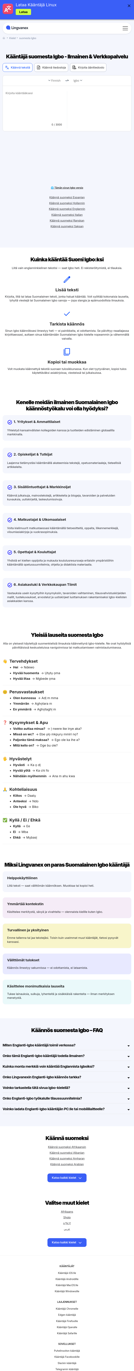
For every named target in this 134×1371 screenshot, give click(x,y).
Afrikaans (67, 1196)
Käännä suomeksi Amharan (67, 1143)
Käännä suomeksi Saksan (67, 211)
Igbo (76, 80)
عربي (67, 1213)
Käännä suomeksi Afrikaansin (67, 1131)
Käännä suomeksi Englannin (67, 193)
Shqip (67, 1202)
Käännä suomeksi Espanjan (67, 182)
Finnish (56, 80)
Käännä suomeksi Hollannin (67, 187)
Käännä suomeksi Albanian (67, 1137)
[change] (67, 81)
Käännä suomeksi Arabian (67, 1148)
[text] (34, 105)
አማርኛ (67, 1207)
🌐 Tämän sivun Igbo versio (67, 172)
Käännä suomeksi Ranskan (67, 205)
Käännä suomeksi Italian (67, 199)
